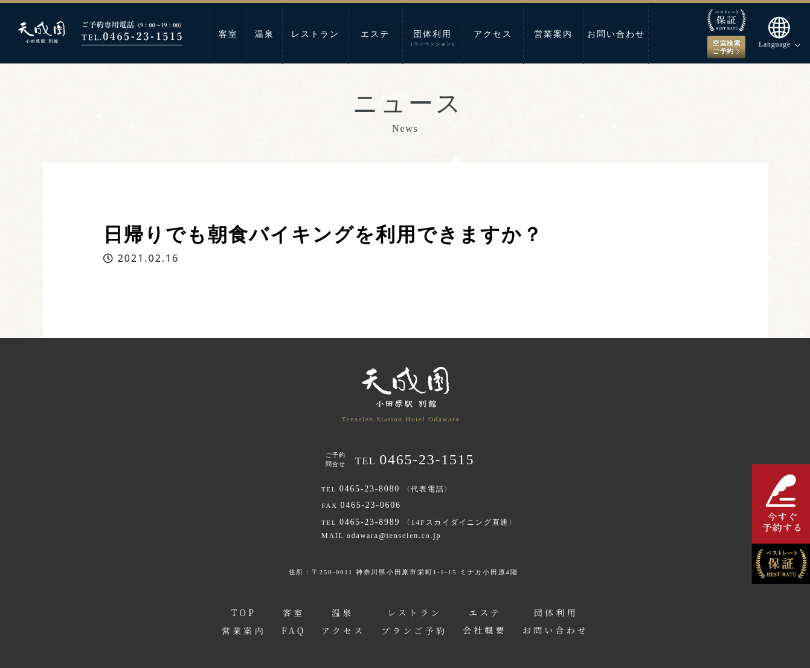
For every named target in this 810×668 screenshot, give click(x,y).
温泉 (264, 34)
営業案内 (553, 34)
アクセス (493, 34)
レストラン (315, 34)
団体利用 (432, 38)
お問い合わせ (616, 34)
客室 (228, 34)
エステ (375, 34)
